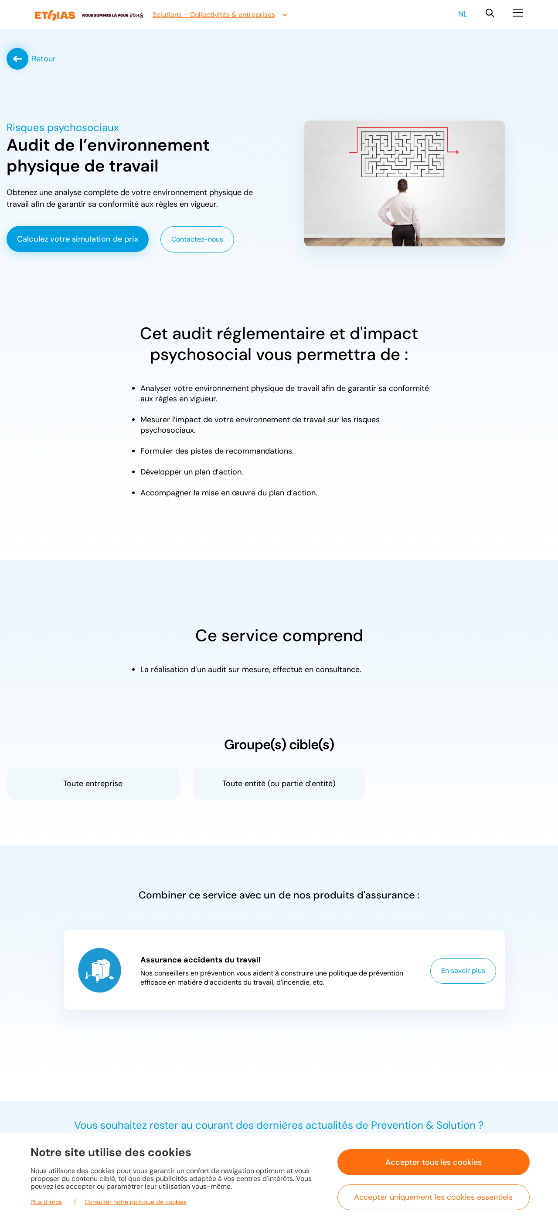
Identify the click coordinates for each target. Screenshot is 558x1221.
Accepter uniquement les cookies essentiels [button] (433, 1197)
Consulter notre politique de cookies (136, 1202)
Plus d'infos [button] (46, 1202)
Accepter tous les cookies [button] (433, 1162)
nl (462, 14)
